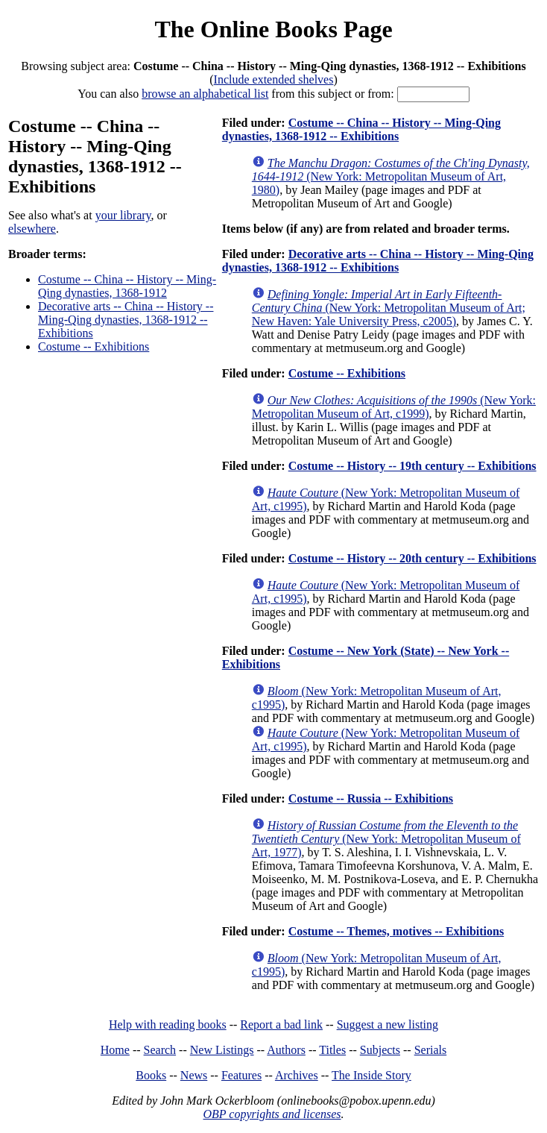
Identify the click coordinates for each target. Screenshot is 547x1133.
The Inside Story (371, 1075)
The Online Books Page (273, 29)
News (193, 1075)
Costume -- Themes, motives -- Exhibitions (396, 931)
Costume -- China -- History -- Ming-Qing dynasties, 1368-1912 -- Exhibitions (361, 129)
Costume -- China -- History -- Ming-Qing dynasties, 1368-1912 (127, 286)
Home (115, 1049)
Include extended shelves (274, 79)
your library (123, 215)
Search (160, 1049)
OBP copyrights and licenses (272, 1114)
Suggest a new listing (387, 1024)
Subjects (380, 1049)
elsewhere (32, 228)
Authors (286, 1049)
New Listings (222, 1049)
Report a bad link (281, 1024)
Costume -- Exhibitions (93, 346)
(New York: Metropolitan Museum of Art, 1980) (391, 176)
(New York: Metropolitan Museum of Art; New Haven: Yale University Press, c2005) (388, 307)
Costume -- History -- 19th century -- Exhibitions (412, 465)
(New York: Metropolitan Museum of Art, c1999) (394, 407)
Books (151, 1075)
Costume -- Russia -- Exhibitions (370, 798)
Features (241, 1075)
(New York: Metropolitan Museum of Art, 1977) (386, 839)
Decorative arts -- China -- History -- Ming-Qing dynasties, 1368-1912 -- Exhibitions (125, 319)
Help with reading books (168, 1024)
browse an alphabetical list (205, 93)
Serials (430, 1049)
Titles (332, 1049)
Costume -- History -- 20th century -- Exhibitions (412, 558)
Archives (296, 1075)
